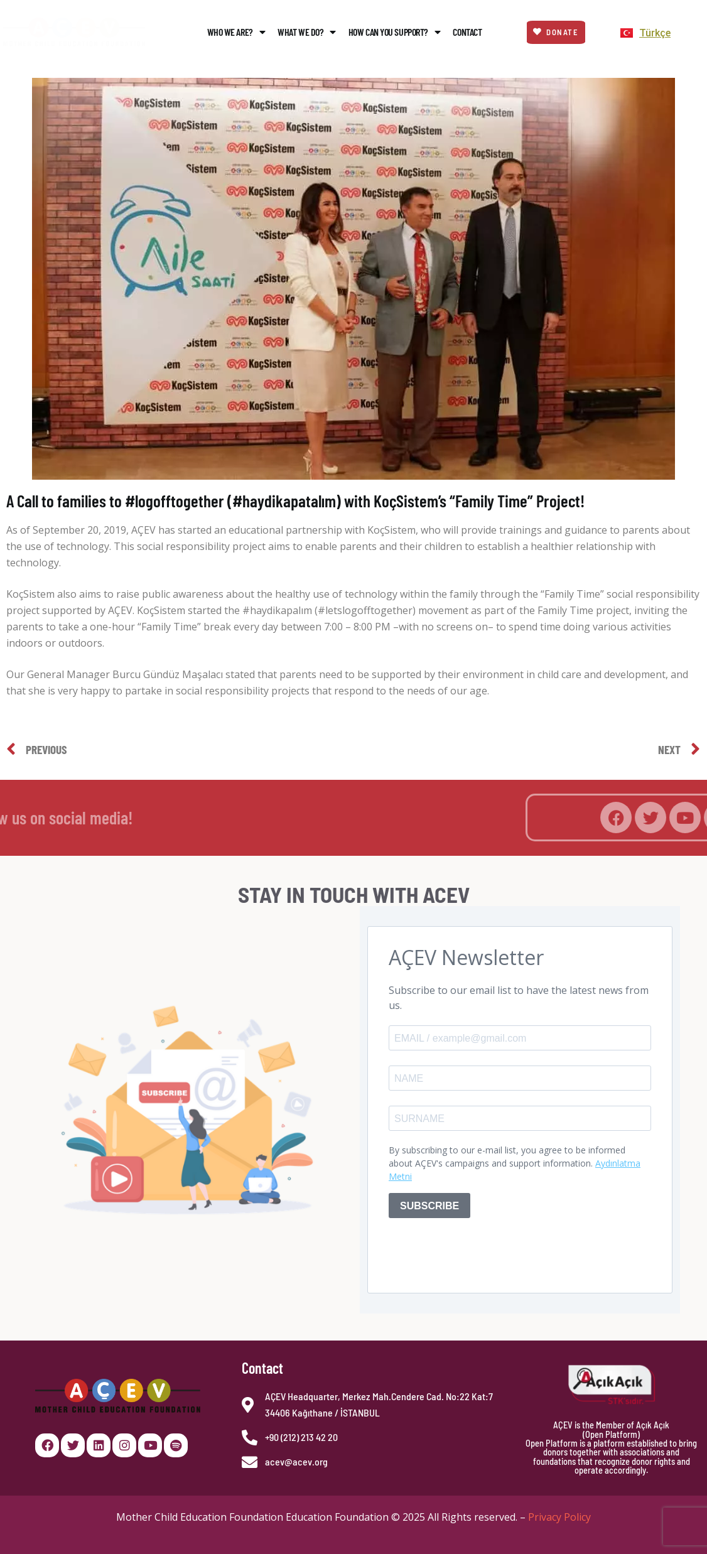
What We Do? (307, 32)
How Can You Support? (394, 32)
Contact (467, 32)
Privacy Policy (559, 1517)
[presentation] (484, 1252)
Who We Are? (236, 32)
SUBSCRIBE (429, 1206)
